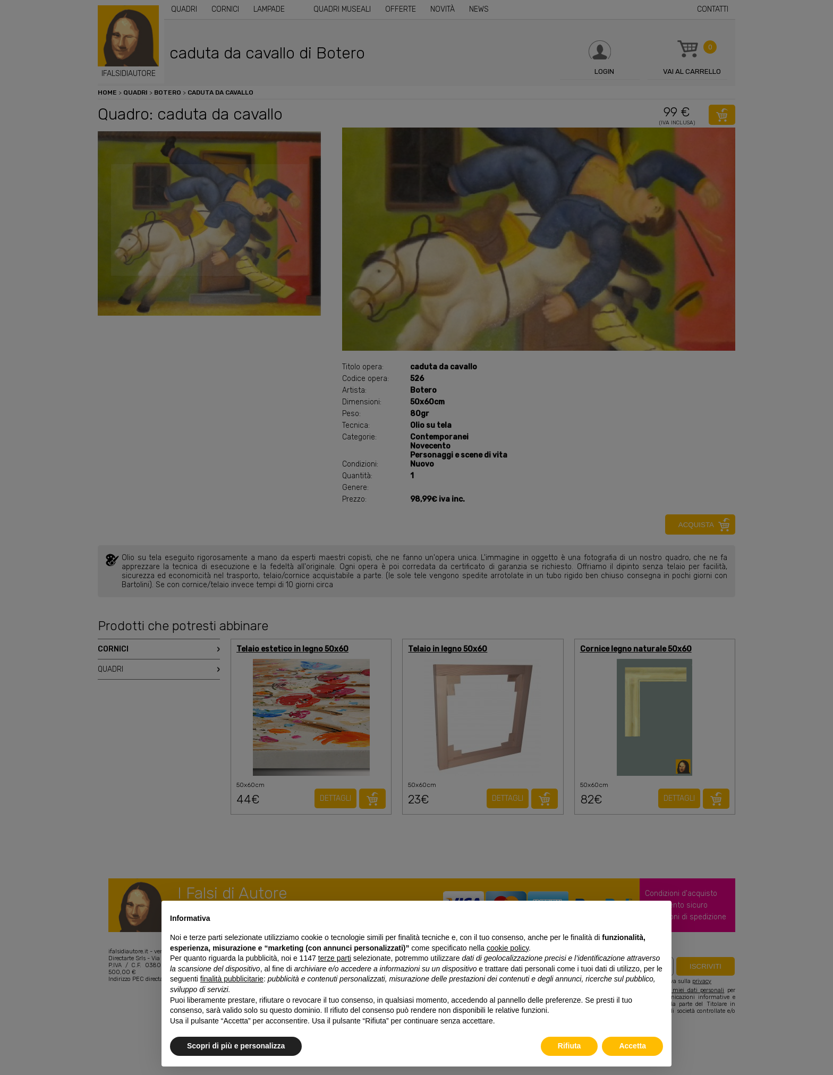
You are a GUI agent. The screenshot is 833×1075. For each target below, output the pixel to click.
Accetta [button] (632, 1046)
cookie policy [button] (508, 948)
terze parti (334, 958)
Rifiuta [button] (569, 1046)
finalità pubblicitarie (232, 979)
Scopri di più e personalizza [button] (236, 1046)
